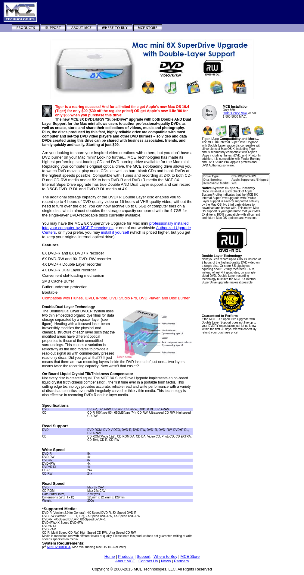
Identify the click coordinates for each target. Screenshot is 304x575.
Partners (181, 561)
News (166, 561)
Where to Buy (165, 556)
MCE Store (190, 556)
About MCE (125, 561)
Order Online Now (235, 113)
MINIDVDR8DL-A (59, 547)
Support (143, 556)
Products (125, 556)
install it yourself (115, 232)
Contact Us (148, 561)
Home (109, 556)
